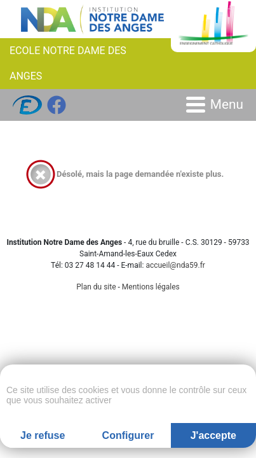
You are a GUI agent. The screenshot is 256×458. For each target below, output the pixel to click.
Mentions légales (151, 286)
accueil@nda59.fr (175, 265)
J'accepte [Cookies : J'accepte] (213, 435)
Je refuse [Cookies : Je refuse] (42, 435)
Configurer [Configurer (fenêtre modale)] (128, 435)
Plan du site (96, 286)
